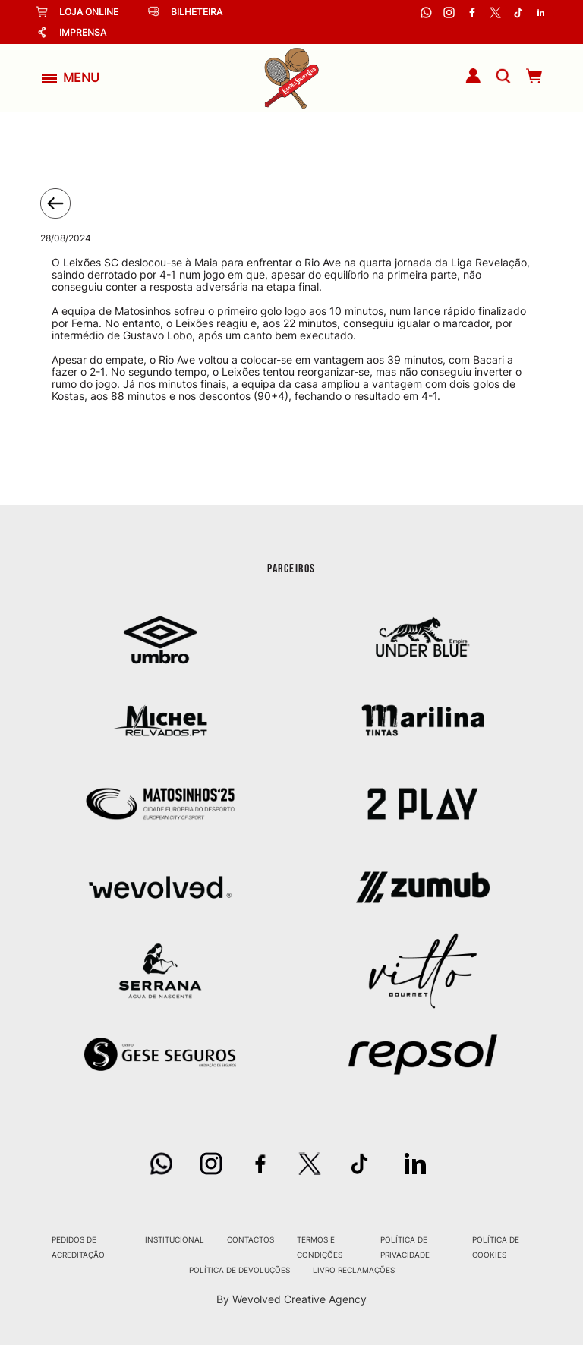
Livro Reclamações (354, 1269)
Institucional (174, 1239)
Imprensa (71, 32)
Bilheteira (185, 11)
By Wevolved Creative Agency (291, 1299)
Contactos (250, 1239)
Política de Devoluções (239, 1269)
